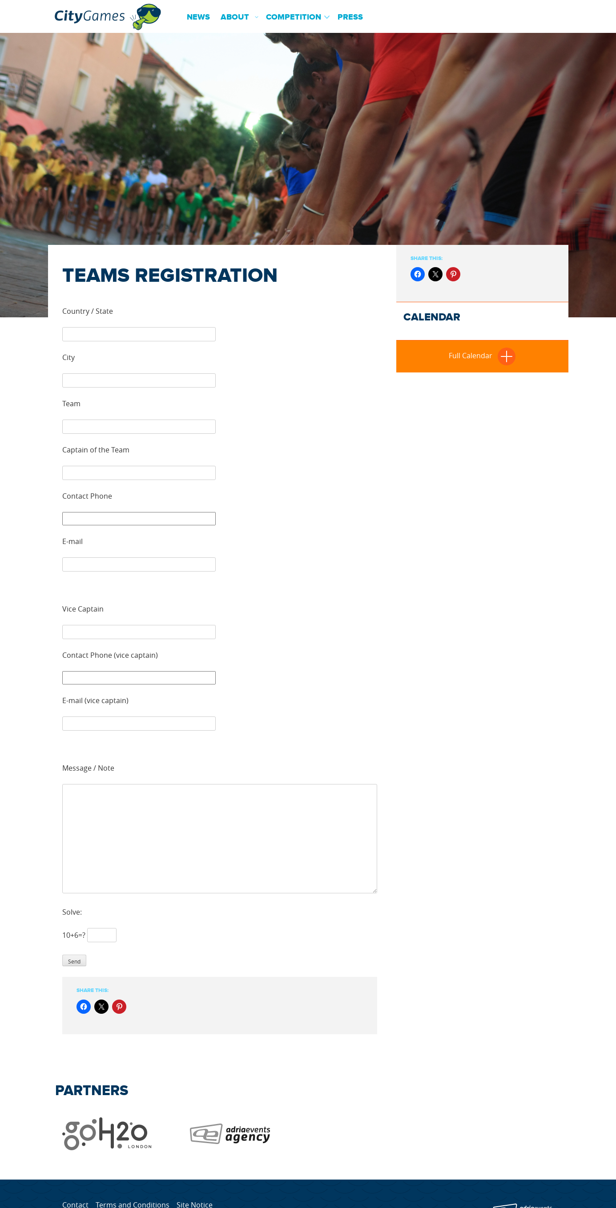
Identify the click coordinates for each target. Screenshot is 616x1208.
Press (350, 17)
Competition (293, 17)
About (235, 17)
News (198, 17)
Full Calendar (482, 355)
